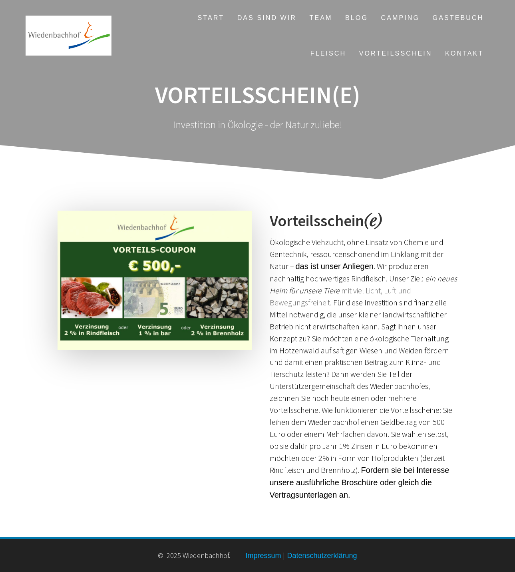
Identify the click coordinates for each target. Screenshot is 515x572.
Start (211, 17)
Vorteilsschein (395, 53)
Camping (400, 17)
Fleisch (328, 53)
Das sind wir (266, 17)
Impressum (263, 556)
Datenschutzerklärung (321, 556)
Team (321, 17)
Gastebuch (458, 17)
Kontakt (464, 53)
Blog (356, 17)
